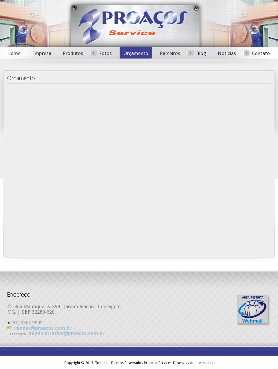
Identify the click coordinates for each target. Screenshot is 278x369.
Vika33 (207, 363)
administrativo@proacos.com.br (67, 333)
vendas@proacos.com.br (43, 328)
